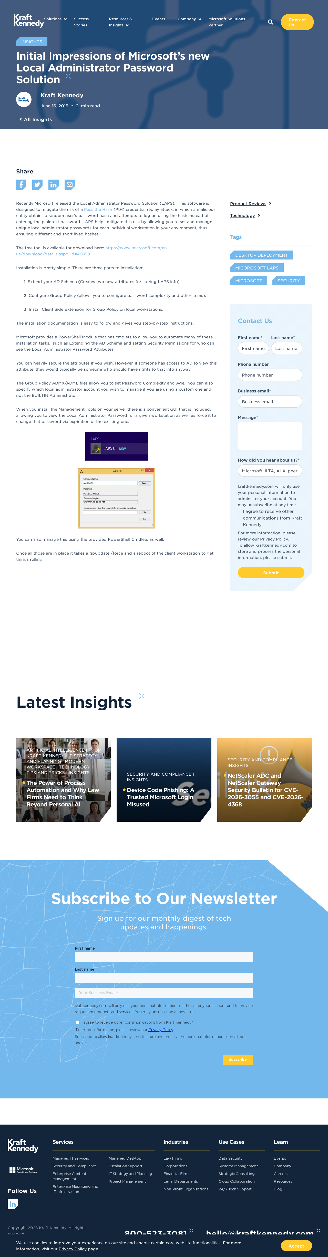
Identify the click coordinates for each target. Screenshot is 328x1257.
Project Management (127, 1181)
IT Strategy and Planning (130, 1173)
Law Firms (172, 1158)
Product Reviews (248, 203)
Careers (281, 1173)
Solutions (52, 19)
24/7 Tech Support (235, 1189)
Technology (242, 215)
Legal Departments (180, 1181)
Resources (283, 1181)
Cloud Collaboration (237, 1181)
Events (158, 19)
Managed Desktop (125, 1158)
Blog (278, 1189)
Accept (296, 1245)
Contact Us (297, 22)
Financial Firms (176, 1173)
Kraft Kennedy (62, 95)
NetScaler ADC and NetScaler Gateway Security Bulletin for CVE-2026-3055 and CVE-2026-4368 (265, 789)
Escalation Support (125, 1165)
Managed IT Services (71, 1158)
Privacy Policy (274, 538)
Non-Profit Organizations (185, 1189)
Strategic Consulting (236, 1173)
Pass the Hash (98, 209)
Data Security (231, 1158)
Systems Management (238, 1165)
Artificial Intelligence (55, 749)
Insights (79, 772)
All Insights (38, 119)
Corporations (175, 1165)
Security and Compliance (159, 773)
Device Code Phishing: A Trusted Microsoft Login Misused (160, 796)
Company (187, 19)
